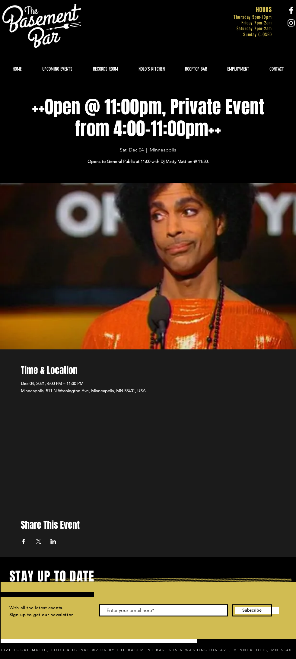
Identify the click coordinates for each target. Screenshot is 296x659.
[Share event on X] (38, 541)
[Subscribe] (252, 610)
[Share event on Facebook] (24, 541)
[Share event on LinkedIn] (53, 541)
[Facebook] (291, 10)
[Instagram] (291, 23)
